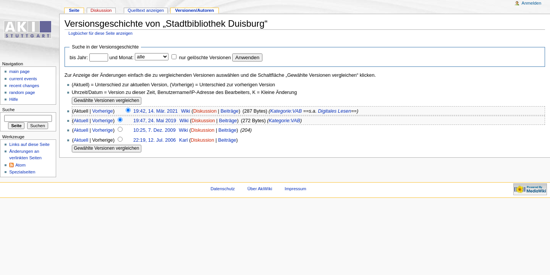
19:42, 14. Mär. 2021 (155, 111)
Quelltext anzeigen (146, 10)
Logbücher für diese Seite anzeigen (100, 33)
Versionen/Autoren (194, 10)
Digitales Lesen (334, 111)
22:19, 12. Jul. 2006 (154, 140)
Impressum (295, 188)
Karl (183, 140)
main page (19, 71)
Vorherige (102, 111)
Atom (20, 165)
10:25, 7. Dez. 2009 (154, 130)
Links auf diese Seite (29, 144)
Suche (8, 109)
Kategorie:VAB (286, 111)
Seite (74, 10)
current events (23, 78)
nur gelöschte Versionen (205, 57)
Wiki (185, 111)
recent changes (24, 85)
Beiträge (229, 111)
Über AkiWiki (259, 188)
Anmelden (532, 3)
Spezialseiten (22, 172)
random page (22, 92)
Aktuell (81, 120)
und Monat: (121, 57)
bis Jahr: (79, 57)
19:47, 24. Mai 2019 (154, 120)
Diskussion (205, 111)
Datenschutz (222, 188)
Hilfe (13, 99)
